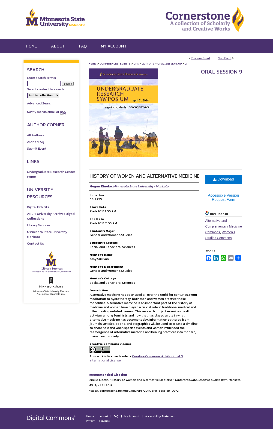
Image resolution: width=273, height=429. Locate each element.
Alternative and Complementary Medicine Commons (223, 226)
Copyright (104, 421)
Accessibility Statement (160, 416)
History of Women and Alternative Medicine (145, 176)
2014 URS (148, 64)
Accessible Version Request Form (223, 197)
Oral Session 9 (221, 72)
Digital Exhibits (38, 207)
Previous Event (200, 58)
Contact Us (35, 243)
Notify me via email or (46, 111)
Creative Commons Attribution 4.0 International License (136, 358)
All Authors (35, 135)
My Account (131, 416)
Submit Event (36, 148)
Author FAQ (35, 141)
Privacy (90, 421)
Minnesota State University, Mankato (47, 234)
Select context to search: (45, 89)
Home (92, 64)
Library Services (38, 225)
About (104, 416)
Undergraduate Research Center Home (51, 174)
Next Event (224, 58)
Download (223, 179)
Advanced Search (39, 103)
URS (137, 64)
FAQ (116, 416)
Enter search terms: (41, 77)
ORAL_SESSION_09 (170, 64)
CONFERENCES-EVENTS (115, 64)
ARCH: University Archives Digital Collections (51, 216)
